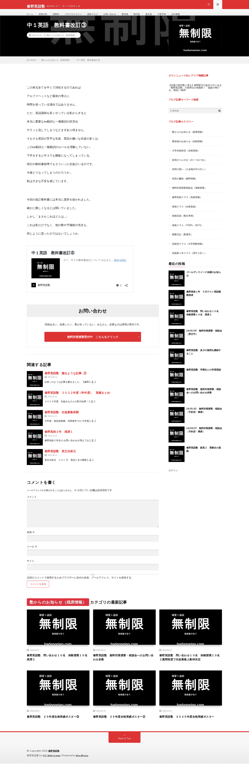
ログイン (173, 476)
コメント (32, 504)
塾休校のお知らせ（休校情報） (189, 148)
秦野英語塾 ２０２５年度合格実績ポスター (190, 727)
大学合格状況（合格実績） (187, 157)
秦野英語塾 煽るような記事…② (65, 381)
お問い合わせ (119, 17)
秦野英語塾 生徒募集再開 (62, 420)
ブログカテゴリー (78, 17)
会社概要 (191, 17)
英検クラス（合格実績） (185, 213)
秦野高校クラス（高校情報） (188, 203)
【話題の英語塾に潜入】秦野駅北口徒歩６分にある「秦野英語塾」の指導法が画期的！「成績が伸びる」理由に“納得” (195, 95)
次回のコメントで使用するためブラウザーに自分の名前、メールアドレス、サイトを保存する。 (80, 585)
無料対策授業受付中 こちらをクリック (92, 344)
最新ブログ (100, 17)
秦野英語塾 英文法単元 (60, 459)
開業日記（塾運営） (183, 240)
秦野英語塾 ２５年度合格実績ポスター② (124, 725)
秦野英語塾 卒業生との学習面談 (203, 375)
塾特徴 (135, 17)
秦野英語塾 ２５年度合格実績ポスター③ (58, 725)
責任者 (161, 17)
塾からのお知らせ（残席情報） (62, 43)
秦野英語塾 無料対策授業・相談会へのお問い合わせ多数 (124, 665)
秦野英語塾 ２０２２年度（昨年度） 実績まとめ (77, 400)
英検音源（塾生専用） (184, 222)
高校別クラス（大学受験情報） (189, 250)
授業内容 (45, 17)
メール (32, 554)
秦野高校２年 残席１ (59, 439)
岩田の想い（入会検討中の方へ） (190, 176)
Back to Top (124, 752)
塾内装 (148, 17)
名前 (31, 540)
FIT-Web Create (52, 769)
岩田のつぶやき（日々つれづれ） (190, 167)
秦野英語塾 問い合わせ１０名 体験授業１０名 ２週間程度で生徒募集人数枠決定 (190, 665)
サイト (30, 568)
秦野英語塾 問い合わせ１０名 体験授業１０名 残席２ (58, 665)
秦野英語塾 (54, 764)
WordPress (84, 769)
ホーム (30, 17)
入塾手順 (176, 17)
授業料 (59, 17)
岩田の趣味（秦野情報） (185, 185)
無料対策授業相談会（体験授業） (190, 194)
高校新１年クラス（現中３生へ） (190, 259)
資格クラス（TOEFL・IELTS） (189, 231)
